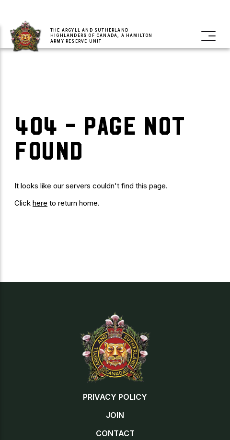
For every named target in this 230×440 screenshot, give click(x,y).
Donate (113, 12)
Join (64, 12)
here (40, 203)
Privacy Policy (115, 397)
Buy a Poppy (164, 12)
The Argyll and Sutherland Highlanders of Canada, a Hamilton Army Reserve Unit (101, 35)
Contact (115, 433)
